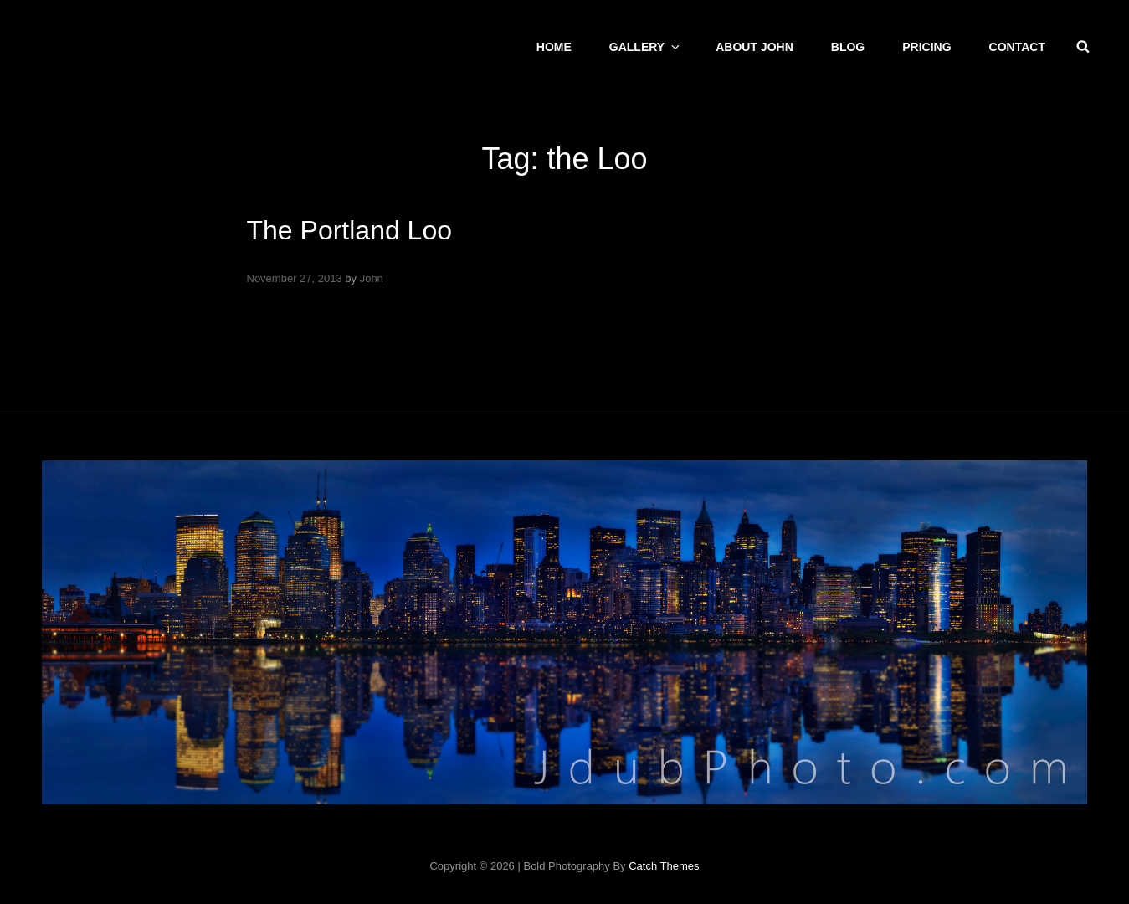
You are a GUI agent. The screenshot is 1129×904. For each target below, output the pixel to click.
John (371, 278)
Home (554, 47)
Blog (848, 47)
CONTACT (1017, 47)
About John (754, 47)
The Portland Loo (350, 230)
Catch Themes (664, 866)
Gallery (645, 47)
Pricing (926, 47)
